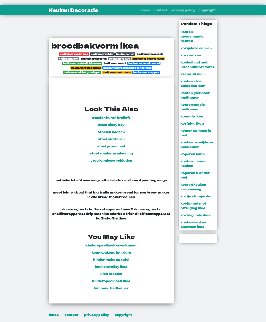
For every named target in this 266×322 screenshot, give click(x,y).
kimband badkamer (111, 288)
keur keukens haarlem (111, 252)
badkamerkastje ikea (74, 54)
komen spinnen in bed (195, 132)
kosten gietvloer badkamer (195, 94)
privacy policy (183, 10)
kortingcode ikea (195, 215)
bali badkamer (68, 58)
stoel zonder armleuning (111, 153)
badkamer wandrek (150, 54)
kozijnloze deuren (196, 48)
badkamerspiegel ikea (86, 67)
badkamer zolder (102, 54)
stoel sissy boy (111, 124)
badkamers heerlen (93, 58)
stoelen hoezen (111, 132)
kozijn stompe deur (197, 196)
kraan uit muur (193, 74)
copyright (207, 10)
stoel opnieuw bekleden (111, 160)
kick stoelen (111, 273)
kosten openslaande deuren (192, 36)
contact (161, 10)
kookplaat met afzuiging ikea (193, 205)
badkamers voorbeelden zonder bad (127, 67)
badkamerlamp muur (117, 72)
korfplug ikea (192, 123)
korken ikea (190, 55)
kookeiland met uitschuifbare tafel (197, 64)
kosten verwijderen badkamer (197, 144)
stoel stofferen (111, 139)
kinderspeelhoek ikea (111, 281)
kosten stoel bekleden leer (192, 83)
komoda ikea (191, 116)
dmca (145, 10)
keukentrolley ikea (111, 266)
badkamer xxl (125, 54)
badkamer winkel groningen (82, 72)
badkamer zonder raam (148, 58)
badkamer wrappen (146, 72)
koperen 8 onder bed (195, 174)
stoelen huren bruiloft (111, 117)
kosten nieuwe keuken (193, 163)
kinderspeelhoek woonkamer (111, 245)
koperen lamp (192, 154)
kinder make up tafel (111, 259)
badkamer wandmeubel (144, 63)
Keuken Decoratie (73, 10)
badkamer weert (115, 63)
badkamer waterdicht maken (82, 63)
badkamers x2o (119, 58)
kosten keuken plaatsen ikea (193, 224)
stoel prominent (111, 146)
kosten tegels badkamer (192, 106)
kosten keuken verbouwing (193, 186)
